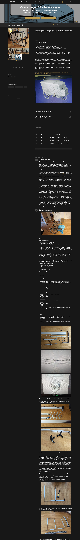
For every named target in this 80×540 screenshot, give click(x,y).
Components (51, 24)
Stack (36, 1)
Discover (23, 1)
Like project (48, 17)
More (41, 2)
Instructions (61, 24)
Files (46, 24)
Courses (32, 1)
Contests (28, 1)
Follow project (32, 17)
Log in (70, 1)
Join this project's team (12, 77)
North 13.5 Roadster (60, 173)
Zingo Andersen (40, 14)
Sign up (64, 1)
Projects (18, 1)
